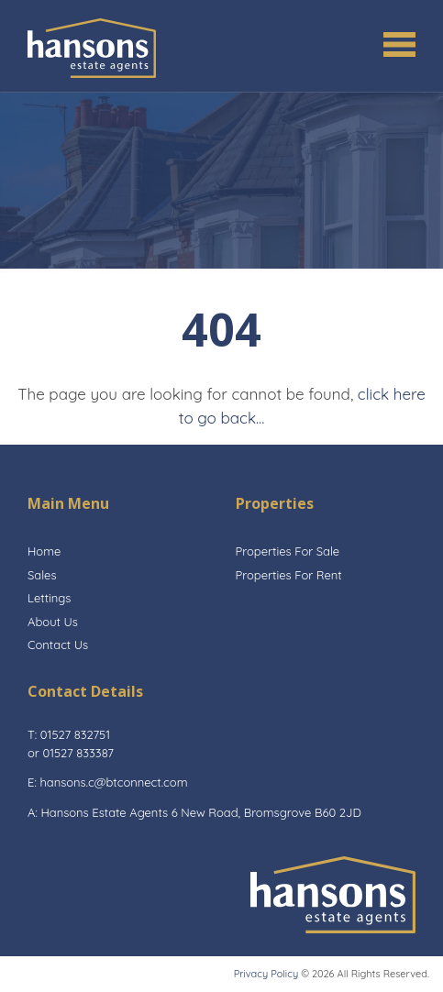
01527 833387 (78, 752)
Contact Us (58, 644)
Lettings (49, 597)
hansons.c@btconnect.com (113, 782)
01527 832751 (75, 734)
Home (44, 551)
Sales (42, 575)
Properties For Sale (288, 551)
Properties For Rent (289, 575)
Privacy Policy (266, 973)
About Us (53, 621)
